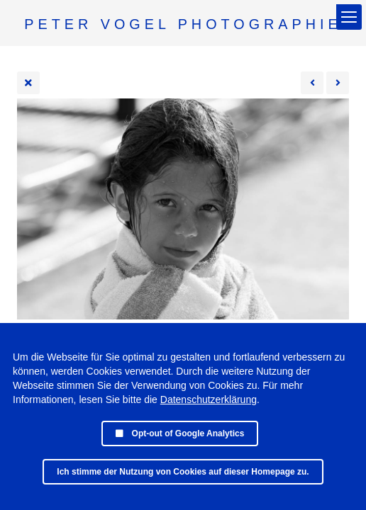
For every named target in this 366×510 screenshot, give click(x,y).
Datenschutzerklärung (208, 399)
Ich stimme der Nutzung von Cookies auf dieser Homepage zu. (183, 472)
